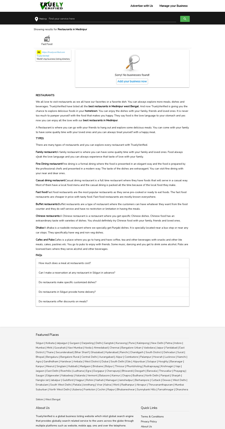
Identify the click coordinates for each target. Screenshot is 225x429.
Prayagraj (179, 371)
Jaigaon (40, 371)
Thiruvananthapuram (160, 384)
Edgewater (52, 375)
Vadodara (149, 347)
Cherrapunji (113, 371)
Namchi (181, 357)
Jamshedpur (126, 380)
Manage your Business (173, 6)
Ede (128, 361)
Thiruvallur (165, 371)
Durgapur (98, 371)
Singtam (61, 366)
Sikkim (39, 399)
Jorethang (89, 384)
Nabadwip (67, 375)
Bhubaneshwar (126, 389)
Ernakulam (42, 384)
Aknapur (141, 384)
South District (154, 352)
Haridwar (65, 361)
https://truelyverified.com (53, 52)
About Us (146, 426)
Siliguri (40, 343)
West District (92, 361)
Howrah (158, 357)
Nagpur (79, 380)
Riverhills (65, 371)
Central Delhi (89, 357)
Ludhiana (78, 371)
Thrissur (119, 366)
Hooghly (163, 361)
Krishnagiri (167, 366)
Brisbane (98, 366)
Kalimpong (143, 343)
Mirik (49, 347)
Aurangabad (106, 357)
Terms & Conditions (152, 416)
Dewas (166, 380)
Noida (88, 347)
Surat (180, 352)
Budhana (138, 375)
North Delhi (152, 375)
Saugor (40, 375)
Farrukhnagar (166, 389)
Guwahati (60, 347)
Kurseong (121, 343)
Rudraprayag (151, 366)
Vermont (92, 375)
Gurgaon (75, 343)
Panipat (165, 375)
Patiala (77, 384)
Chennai (114, 347)
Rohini (89, 380)
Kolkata (50, 343)
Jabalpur (55, 380)
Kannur (116, 375)
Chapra (126, 375)
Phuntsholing (134, 366)
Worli (116, 384)
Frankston (89, 389)
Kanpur (40, 366)
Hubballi (73, 366)
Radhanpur (127, 384)
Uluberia (77, 389)
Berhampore (142, 380)
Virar (99, 384)
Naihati (99, 380)
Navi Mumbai (75, 347)
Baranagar (176, 361)
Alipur (119, 357)
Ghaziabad (97, 352)
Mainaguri (111, 380)
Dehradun (169, 352)
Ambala (77, 361)
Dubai (105, 361)
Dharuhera (182, 389)
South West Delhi (60, 384)
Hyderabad (111, 352)
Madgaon (85, 366)
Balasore (104, 375)
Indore (178, 343)
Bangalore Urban (131, 347)
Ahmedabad (101, 347)
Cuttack (155, 380)
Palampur (145, 357)
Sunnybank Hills (146, 389)
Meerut (50, 366)
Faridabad (171, 347)
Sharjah (176, 375)
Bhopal (40, 357)
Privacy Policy (149, 421)
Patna (168, 343)
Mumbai (40, 347)
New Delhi (157, 343)
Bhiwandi (127, 371)
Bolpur (109, 366)
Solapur (151, 361)
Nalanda (80, 375)
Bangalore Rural (69, 357)
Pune (132, 343)
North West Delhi (59, 389)
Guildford (68, 380)
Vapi (177, 366)
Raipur (111, 389)
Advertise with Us (141, 6)
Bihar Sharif (82, 352)
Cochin (101, 389)
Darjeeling (88, 343)
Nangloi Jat (42, 380)
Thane (50, 352)
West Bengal (52, 399)
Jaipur (160, 347)
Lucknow (170, 357)
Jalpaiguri (62, 343)
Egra (88, 371)
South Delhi (117, 361)
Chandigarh (136, 352)
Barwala (152, 371)
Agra (38, 361)
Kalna (107, 384)
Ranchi (124, 352)
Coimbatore (131, 357)
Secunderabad (64, 352)
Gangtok (109, 343)
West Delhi (179, 380)
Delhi (99, 343)
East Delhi (52, 371)
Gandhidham (51, 361)
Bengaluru (52, 357)
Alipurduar (139, 361)
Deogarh (140, 371)
